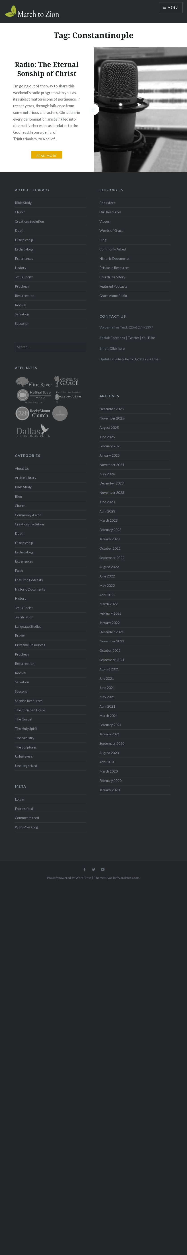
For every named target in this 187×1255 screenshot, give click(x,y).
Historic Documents (114, 258)
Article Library (25, 478)
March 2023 (108, 520)
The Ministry (24, 738)
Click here (117, 348)
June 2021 (107, 688)
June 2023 (107, 502)
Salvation (22, 314)
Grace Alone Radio (113, 296)
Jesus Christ (24, 277)
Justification (24, 617)
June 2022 (107, 576)
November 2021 (111, 641)
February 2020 (110, 781)
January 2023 (109, 539)
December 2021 (111, 632)
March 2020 (108, 771)
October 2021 (110, 650)
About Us (22, 468)
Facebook (118, 338)
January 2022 (109, 623)
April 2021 (107, 706)
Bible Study (23, 203)
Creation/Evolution (29, 221)
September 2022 (111, 558)
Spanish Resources (29, 701)
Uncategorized (26, 766)
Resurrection (24, 296)
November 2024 (111, 465)
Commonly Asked (112, 249)
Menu (172, 8)
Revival (20, 305)
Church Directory (112, 277)
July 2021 (106, 678)
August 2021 (109, 669)
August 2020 (109, 753)
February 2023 (110, 530)
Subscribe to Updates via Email (137, 359)
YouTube (148, 338)
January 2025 (109, 455)
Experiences (24, 258)
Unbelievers (24, 756)
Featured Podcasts (113, 286)
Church (20, 212)
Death (19, 230)
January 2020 (109, 790)
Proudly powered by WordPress (69, 878)
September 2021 (111, 660)
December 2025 (111, 409)
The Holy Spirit (26, 728)
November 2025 (111, 418)
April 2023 (107, 511)
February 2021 (110, 725)
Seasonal (21, 323)
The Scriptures (26, 747)
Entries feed (24, 809)
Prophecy (22, 286)
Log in (19, 799)
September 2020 (111, 743)
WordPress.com (128, 878)
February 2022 (110, 613)
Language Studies (28, 626)
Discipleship (24, 240)
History (20, 268)
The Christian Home (30, 710)
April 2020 (107, 762)
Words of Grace (111, 230)
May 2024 (107, 474)
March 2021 (108, 716)
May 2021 (107, 697)
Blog (103, 240)
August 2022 (109, 567)
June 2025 (107, 437)
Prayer (20, 636)
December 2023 (111, 483)
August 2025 (109, 428)
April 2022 (107, 595)
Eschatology (24, 249)
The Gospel (23, 719)
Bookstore (107, 203)
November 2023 (111, 492)
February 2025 (110, 446)
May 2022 (107, 585)
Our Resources (110, 212)
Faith (19, 571)
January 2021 (109, 734)
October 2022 (110, 548)
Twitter (133, 338)
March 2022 (108, 604)
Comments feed (27, 818)
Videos (104, 221)
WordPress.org (26, 827)
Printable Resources (114, 268)
